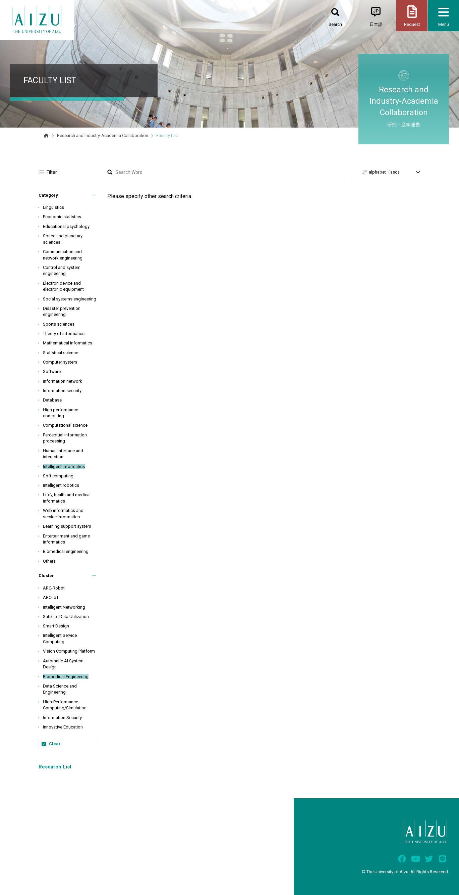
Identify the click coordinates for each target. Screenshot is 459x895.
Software (52, 371)
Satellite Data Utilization (66, 616)
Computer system (60, 362)
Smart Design (56, 625)
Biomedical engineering (66, 551)
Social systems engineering (69, 298)
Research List (55, 767)
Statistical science (60, 352)
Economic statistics (62, 216)
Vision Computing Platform (69, 651)
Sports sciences (58, 324)
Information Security (62, 717)
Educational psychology (66, 226)
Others (49, 561)
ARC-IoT (51, 597)
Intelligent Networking (64, 607)
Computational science (65, 425)
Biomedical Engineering (66, 676)
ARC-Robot (54, 588)
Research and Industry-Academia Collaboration (102, 135)
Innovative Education (63, 726)
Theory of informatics (63, 333)
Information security (62, 390)
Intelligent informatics (64, 466)
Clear (55, 743)
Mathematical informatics (67, 342)
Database (52, 400)
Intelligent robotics (61, 485)
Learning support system (67, 526)
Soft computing (58, 475)
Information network (62, 381)
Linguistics (53, 207)
